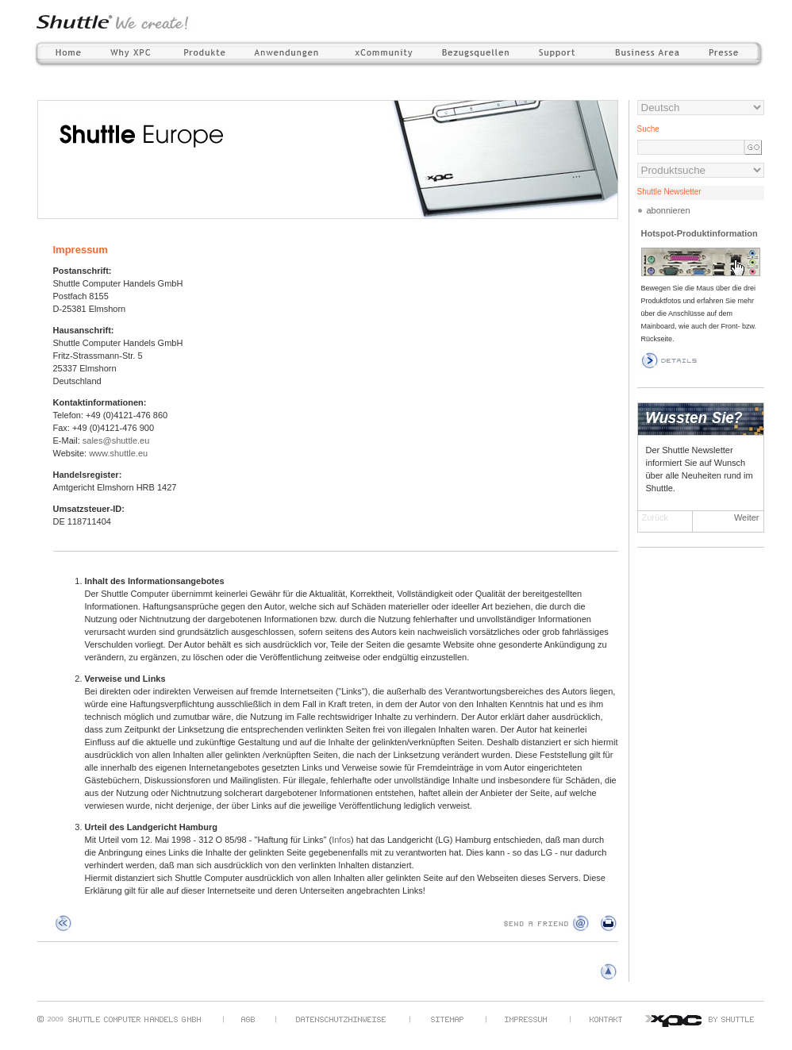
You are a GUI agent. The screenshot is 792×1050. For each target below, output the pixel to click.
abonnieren (668, 210)
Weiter (746, 517)
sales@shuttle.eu (116, 440)
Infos (341, 839)
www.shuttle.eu (118, 453)
